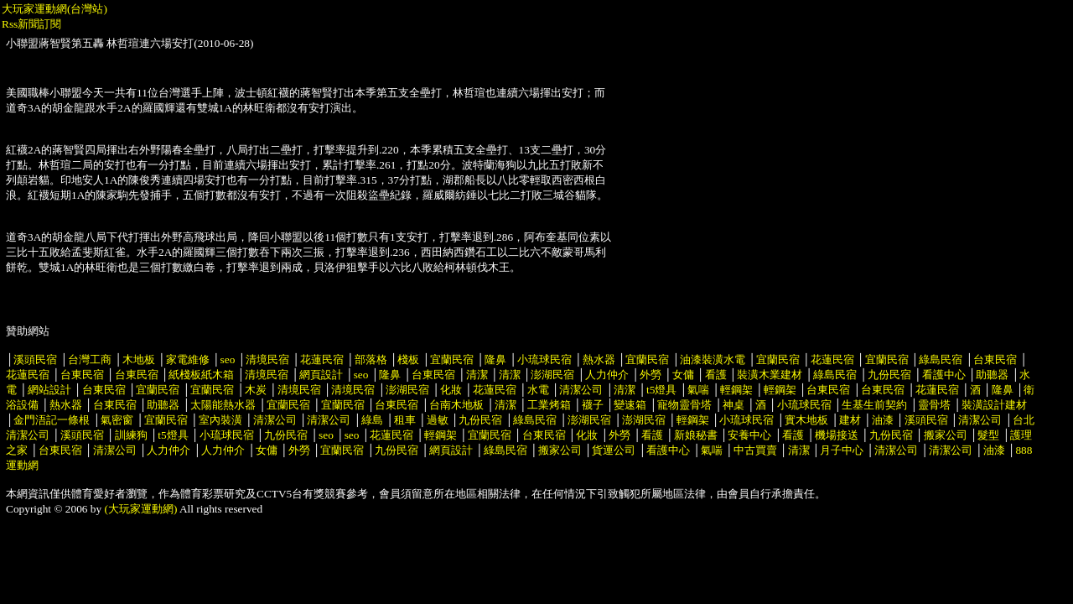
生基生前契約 (876, 404)
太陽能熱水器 (223, 404)
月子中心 (841, 450)
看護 (716, 374)
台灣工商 (89, 359)
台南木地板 (456, 404)
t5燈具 (661, 389)
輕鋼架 (736, 389)
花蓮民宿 (322, 359)
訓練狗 (131, 435)
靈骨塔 (934, 404)
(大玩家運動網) (141, 508)
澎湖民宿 (552, 374)
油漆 (883, 420)
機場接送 (836, 435)
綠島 (372, 420)
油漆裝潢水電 (712, 359)
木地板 (138, 359)
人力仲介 (607, 374)
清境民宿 (267, 359)
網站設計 (49, 389)
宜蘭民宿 (452, 359)
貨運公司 (613, 450)
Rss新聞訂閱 (31, 24)
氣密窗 (117, 420)
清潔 (477, 374)
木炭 (256, 389)
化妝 (451, 389)
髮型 (988, 435)
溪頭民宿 (35, 359)
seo (228, 359)
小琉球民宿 (544, 359)
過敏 (437, 420)
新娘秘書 (696, 435)
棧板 (408, 359)
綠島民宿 (940, 359)
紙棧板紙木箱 (201, 374)
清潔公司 (581, 389)
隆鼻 (495, 359)
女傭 (683, 374)
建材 (850, 420)
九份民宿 (889, 374)
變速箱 (630, 404)
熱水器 (599, 359)
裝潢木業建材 (769, 374)
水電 (538, 389)
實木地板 (806, 420)
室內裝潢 (220, 420)
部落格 (371, 359)
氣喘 (698, 389)
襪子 (593, 404)
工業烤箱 (549, 404)
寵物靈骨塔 (684, 404)
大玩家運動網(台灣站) (54, 9)
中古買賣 (755, 450)
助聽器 (992, 374)
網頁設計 (321, 374)
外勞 (650, 374)
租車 (405, 420)
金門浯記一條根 (51, 420)
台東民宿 (995, 359)
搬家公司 (945, 435)
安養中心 (749, 435)
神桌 (733, 404)
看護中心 (944, 374)
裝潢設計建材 (994, 404)
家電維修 (188, 359)
